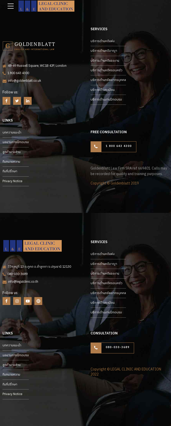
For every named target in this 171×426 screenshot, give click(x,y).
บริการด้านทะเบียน (103, 90)
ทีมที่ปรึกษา (10, 171)
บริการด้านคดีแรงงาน (105, 60)
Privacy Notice (12, 181)
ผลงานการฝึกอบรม (16, 142)
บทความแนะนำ (12, 132)
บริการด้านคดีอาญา (104, 51)
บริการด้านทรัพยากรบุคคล (108, 80)
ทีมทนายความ (11, 161)
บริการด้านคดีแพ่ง (103, 41)
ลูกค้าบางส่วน (11, 152)
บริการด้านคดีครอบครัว (106, 70)
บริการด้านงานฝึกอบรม (106, 99)
